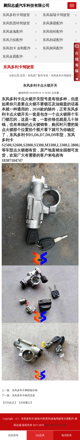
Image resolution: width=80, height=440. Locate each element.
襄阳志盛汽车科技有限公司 (26, 5)
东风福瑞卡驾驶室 (56, 15)
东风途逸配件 (13, 31)
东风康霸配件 (53, 23)
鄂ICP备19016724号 (56, 425)
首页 (22, 75)
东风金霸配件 (13, 56)
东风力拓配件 (13, 40)
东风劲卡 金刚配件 (17, 48)
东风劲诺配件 (53, 40)
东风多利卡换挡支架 (23, 395)
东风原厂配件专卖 (38, 75)
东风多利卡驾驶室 (16, 15)
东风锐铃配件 (53, 31)
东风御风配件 (53, 48)
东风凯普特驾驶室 (16, 23)
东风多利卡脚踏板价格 (25, 390)
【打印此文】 (9, 402)
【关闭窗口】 (25, 402)
